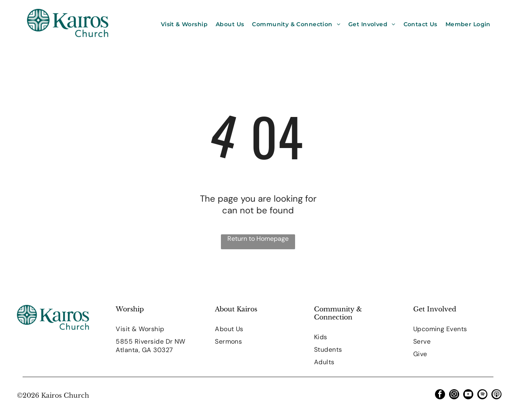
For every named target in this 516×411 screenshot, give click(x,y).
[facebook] (440, 395)
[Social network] (496, 395)
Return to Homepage (258, 238)
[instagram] (454, 395)
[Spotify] (482, 395)
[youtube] (468, 395)
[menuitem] (184, 24)
